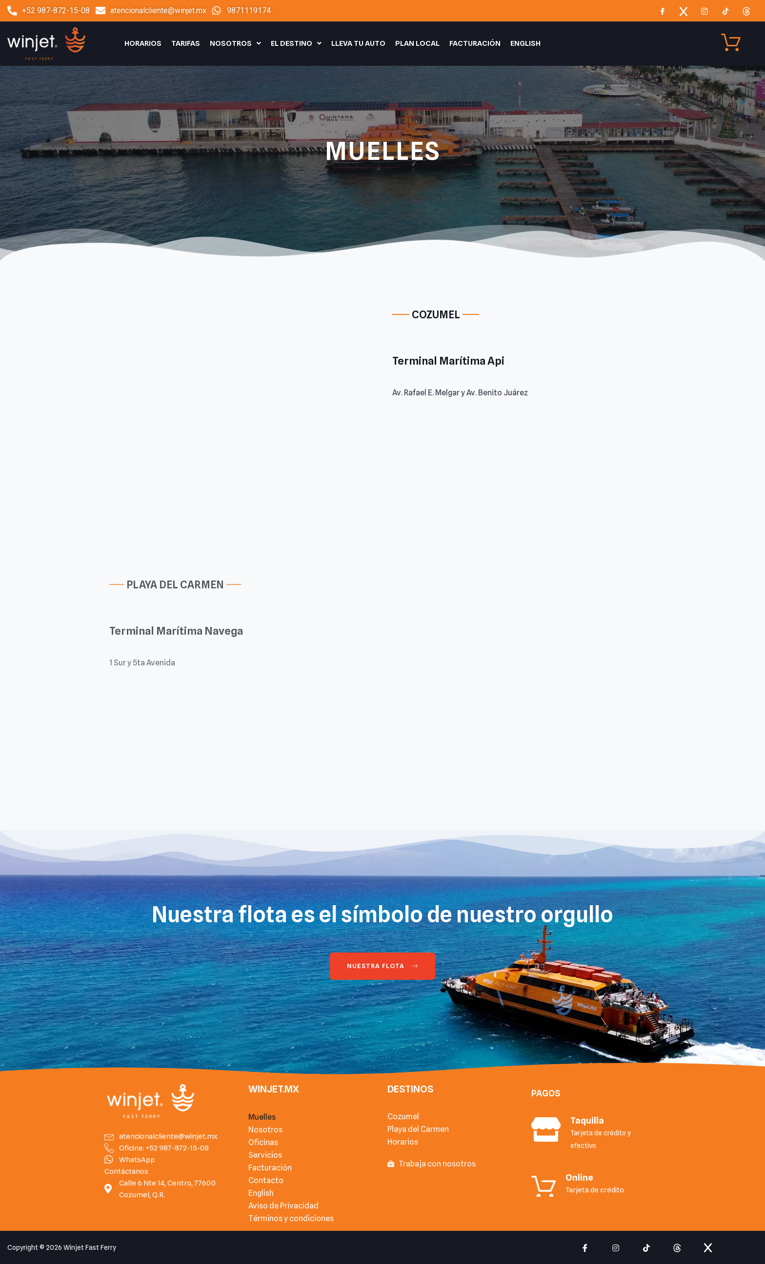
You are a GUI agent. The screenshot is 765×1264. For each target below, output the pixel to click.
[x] (683, 10)
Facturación (475, 43)
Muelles (262, 1117)
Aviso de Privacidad (283, 1205)
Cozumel (403, 1116)
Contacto (265, 1180)
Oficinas (263, 1142)
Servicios (265, 1155)
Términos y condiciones (291, 1218)
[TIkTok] (725, 10)
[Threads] (746, 10)
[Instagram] (704, 10)
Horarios (142, 43)
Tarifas (185, 43)
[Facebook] (662, 10)
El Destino (296, 43)
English (525, 43)
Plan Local (417, 43)
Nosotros (235, 43)
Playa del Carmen (418, 1129)
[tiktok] (646, 1247)
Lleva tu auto (358, 43)
